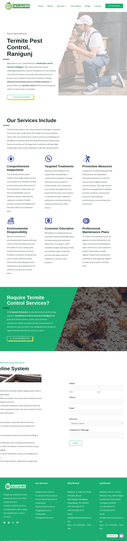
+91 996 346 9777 (108, 507)
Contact (97, 6)
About (50, 6)
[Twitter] (13, 523)
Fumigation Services (45, 518)
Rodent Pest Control (45, 492)
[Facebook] (4, 523)
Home (40, 6)
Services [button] (62, 6)
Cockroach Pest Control (46, 496)
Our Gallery (76, 6)
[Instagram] (9, 523)
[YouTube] (17, 523)
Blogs (87, 6)
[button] (66, 6)
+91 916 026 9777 (108, 510)
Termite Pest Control (45, 507)
